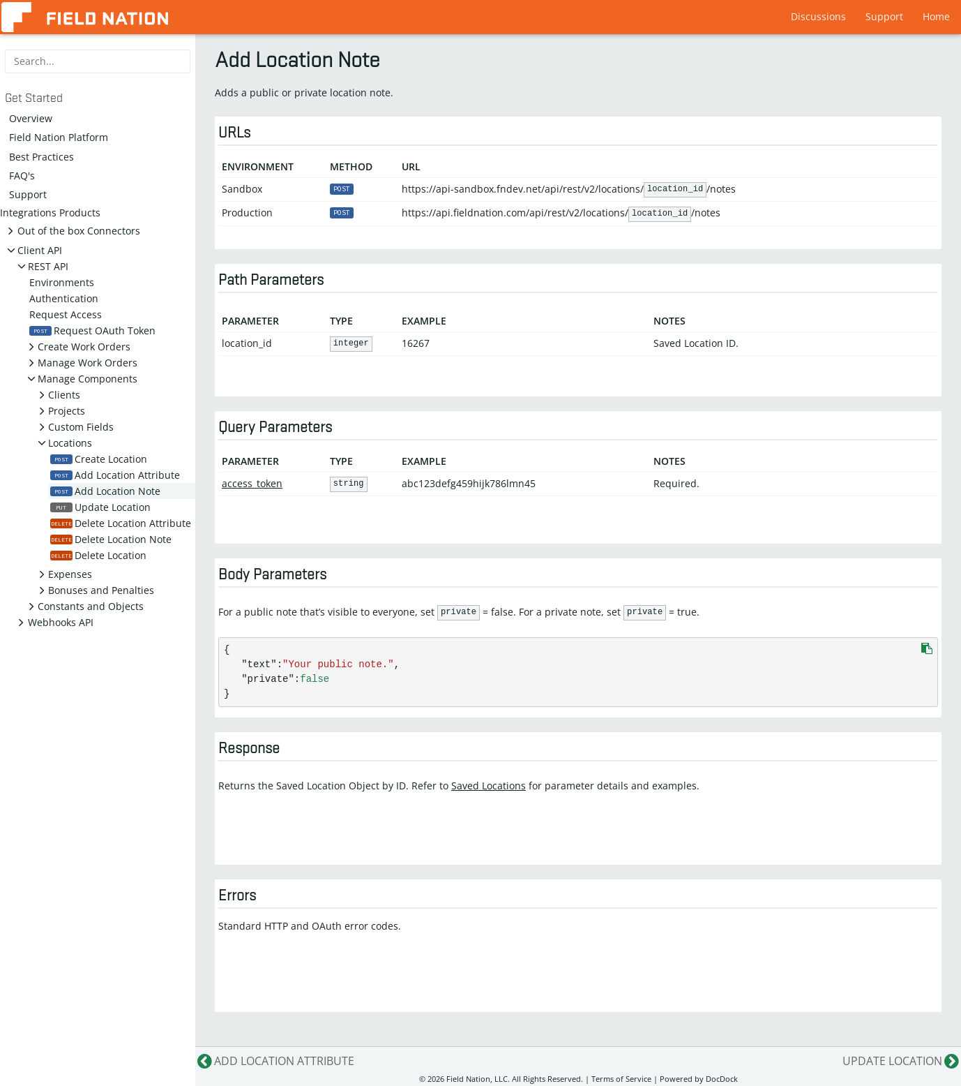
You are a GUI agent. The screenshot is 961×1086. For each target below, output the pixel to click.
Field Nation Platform (58, 137)
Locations (70, 442)
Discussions (818, 16)
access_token (252, 483)
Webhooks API (60, 622)
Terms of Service (621, 1078)
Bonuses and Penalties (101, 590)
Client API (39, 250)
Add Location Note (105, 491)
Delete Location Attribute (120, 523)
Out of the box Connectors (78, 230)
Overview (30, 118)
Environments (61, 282)
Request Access (65, 314)
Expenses (70, 574)
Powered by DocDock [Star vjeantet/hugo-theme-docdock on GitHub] (699, 1078)
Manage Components (87, 378)
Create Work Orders (84, 346)
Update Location (100, 507)
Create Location (98, 459)
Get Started (34, 98)
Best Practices (41, 156)
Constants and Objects (91, 606)
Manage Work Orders (87, 362)
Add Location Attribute (115, 475)
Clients (64, 394)
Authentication (63, 298)
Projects (66, 410)
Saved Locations (488, 785)
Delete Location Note (111, 539)
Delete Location (98, 555)
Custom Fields (81, 426)
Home (936, 16)
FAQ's (22, 175)
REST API (48, 266)
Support (884, 16)
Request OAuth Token (92, 330)
